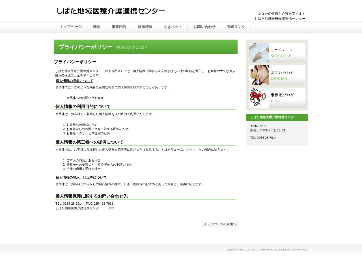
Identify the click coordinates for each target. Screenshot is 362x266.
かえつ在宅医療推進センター (113, 11)
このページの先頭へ (220, 224)
